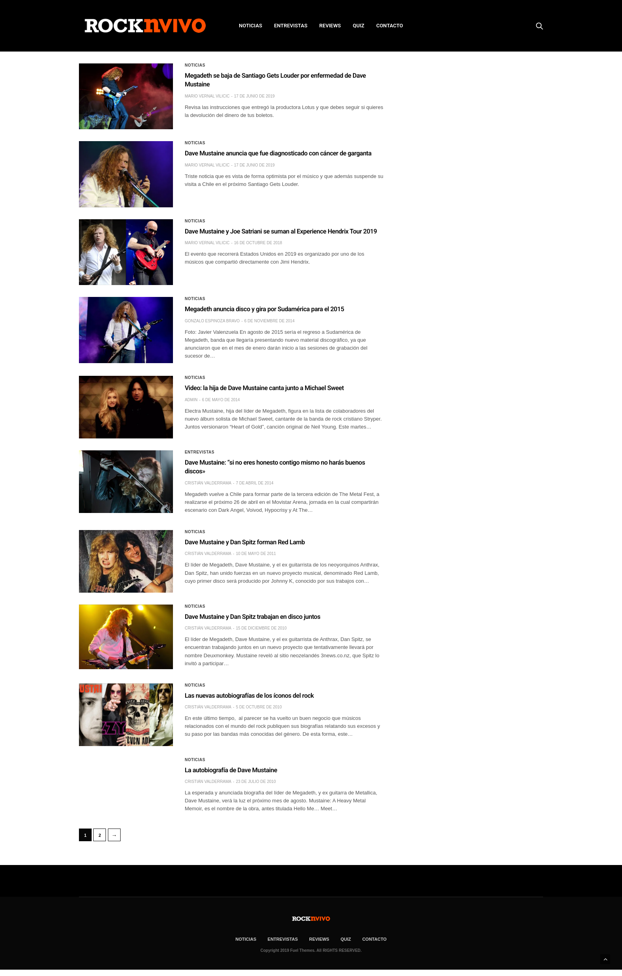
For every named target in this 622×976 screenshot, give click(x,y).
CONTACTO (389, 26)
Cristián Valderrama (208, 483)
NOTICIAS (250, 26)
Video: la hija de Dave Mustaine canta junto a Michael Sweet (264, 388)
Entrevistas (200, 452)
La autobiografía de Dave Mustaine (231, 770)
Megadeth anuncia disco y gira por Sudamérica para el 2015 (264, 309)
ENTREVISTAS (290, 26)
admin (191, 400)
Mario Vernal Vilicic (207, 96)
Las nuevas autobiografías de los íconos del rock (249, 695)
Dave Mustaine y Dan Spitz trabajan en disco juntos (253, 616)
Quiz (358, 26)
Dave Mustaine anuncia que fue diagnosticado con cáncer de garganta (278, 153)
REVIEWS (330, 26)
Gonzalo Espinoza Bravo (212, 321)
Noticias (195, 65)
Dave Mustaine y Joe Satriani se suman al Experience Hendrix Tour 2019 (281, 231)
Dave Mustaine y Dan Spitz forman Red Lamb (245, 542)
